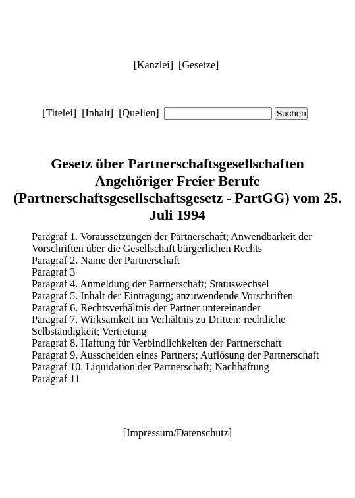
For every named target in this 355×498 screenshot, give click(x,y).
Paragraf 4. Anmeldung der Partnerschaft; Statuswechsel (150, 283)
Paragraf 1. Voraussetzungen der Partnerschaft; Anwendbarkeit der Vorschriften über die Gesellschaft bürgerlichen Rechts (172, 242)
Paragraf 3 (53, 272)
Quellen (138, 112)
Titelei (59, 112)
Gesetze (198, 64)
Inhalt (98, 112)
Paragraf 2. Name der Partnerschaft (106, 260)
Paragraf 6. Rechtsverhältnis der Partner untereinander (146, 307)
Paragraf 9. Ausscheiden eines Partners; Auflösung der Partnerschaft (175, 355)
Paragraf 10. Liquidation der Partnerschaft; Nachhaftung (150, 366)
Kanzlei (153, 64)
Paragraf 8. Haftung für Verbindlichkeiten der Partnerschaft (157, 343)
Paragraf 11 (56, 378)
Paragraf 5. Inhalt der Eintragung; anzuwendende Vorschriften (162, 295)
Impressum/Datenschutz (177, 432)
